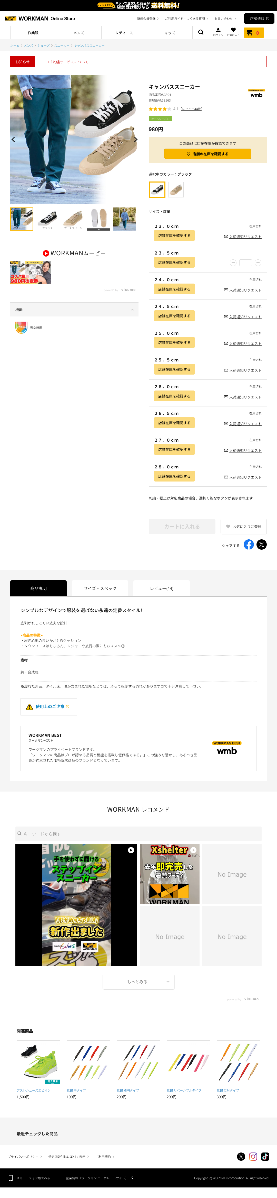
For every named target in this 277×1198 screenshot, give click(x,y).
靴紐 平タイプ (76, 1090)
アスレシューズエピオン (34, 1090)
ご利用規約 (103, 1156)
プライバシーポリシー (23, 1156)
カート (254, 32)
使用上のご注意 (45, 706)
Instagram (253, 1156)
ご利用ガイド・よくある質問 (185, 18)
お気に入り (233, 32)
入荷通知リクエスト (245, 236)
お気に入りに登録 (247, 526)
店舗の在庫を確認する (211, 153)
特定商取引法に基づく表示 (66, 1156)
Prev (14, 139)
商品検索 (201, 32)
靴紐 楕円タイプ (128, 1090)
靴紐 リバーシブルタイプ (184, 1090)
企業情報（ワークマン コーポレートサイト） (97, 1178)
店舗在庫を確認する (174, 235)
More (138, 982)
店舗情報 (257, 18)
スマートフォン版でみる (33, 1178)
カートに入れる (182, 526)
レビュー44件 (191, 109)
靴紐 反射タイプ (228, 1090)
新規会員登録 (146, 18)
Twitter (241, 1156)
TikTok (265, 1156)
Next (134, 139)
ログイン (218, 32)
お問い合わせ (223, 18)
